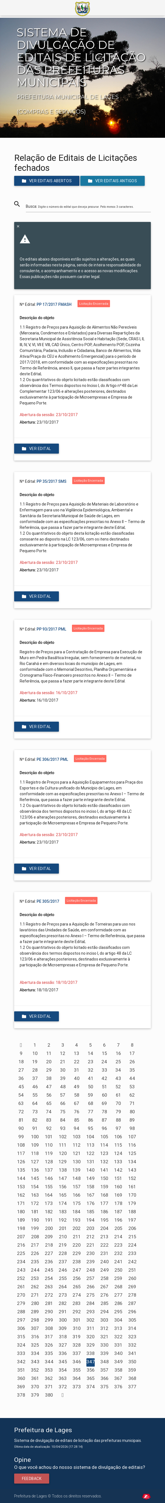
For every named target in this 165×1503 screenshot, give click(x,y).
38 (48, 1078)
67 (76, 1103)
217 (35, 1245)
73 (35, 1112)
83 (48, 1120)
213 (104, 1237)
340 (118, 1353)
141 (104, 1170)
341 (132, 1353)
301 (77, 1320)
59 (90, 1095)
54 (21, 1095)
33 (104, 1070)
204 (104, 1228)
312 (104, 1328)
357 (104, 1370)
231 (104, 1253)
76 (76, 1112)
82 (35, 1120)
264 (63, 1287)
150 (104, 1178)
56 (48, 1095)
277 (118, 1295)
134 (132, 1162)
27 (21, 1070)
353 (49, 1370)
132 (104, 1162)
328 (76, 1345)
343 (35, 1362)
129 (63, 1162)
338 (90, 1353)
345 (63, 1362)
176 (90, 1203)
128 (49, 1162)
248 (90, 1270)
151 (118, 1178)
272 (49, 1295)
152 (132, 1178)
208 (35, 1237)
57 (62, 1095)
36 (21, 1078)
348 (104, 1362)
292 (76, 1312)
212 (90, 1237)
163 (35, 1195)
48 (63, 1087)
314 (132, 1328)
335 (49, 1353)
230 (90, 1253)
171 (21, 1203)
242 (132, 1262)
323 (132, 1337)
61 (118, 1095)
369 (21, 1387)
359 (132, 1370)
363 (63, 1378)
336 (63, 1353)
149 (90, 1178)
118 (35, 1153)
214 (118, 1237)
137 (49, 1170)
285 (104, 1303)
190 (35, 1220)
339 (104, 1353)
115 (118, 1145)
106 (118, 1137)
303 (104, 1320)
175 (77, 1203)
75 (62, 1112)
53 (132, 1087)
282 (63, 1303)
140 (90, 1170)
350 (132, 1362)
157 (77, 1187)
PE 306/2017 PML (52, 759)
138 (63, 1170)
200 (49, 1228)
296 (132, 1312)
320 (90, 1337)
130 (77, 1162)
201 (63, 1228)
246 (63, 1270)
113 (90, 1145)
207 (21, 1237)
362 (49, 1378)
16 (118, 1053)
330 (104, 1345)
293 (90, 1312)
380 (49, 1395)
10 (35, 1053)
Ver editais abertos (47, 181)
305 (132, 1320)
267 (104, 1287)
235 (35, 1262)
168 (104, 1195)
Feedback (31, 1478)
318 (63, 1337)
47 (49, 1087)
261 (21, 1287)
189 (21, 1220)
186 (104, 1212)
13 (76, 1053)
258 (104, 1278)
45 (21, 1087)
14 (90, 1053)
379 (35, 1395)
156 (62, 1187)
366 (104, 1378)
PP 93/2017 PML (51, 629)
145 (35, 1178)
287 (132, 1303)
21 (62, 1062)
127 (35, 1162)
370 (35, 1387)
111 (62, 1145)
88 (118, 1120)
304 (118, 1320)
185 (90, 1212)
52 (118, 1087)
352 (35, 1370)
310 (77, 1328)
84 (63, 1120)
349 (118, 1362)
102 (63, 1137)
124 (118, 1153)
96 (104, 1128)
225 (21, 1253)
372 (63, 1387)
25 (118, 1062)
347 (90, 1362)
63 (21, 1103)
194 (90, 1220)
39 (63, 1078)
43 (118, 1078)
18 (21, 1062)
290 (49, 1312)
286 (118, 1303)
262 (35, 1287)
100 (35, 1137)
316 (35, 1337)
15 (104, 1053)
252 (21, 1278)
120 (63, 1153)
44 (132, 1078)
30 (62, 1070)
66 (62, 1103)
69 (104, 1103)
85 (76, 1120)
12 (62, 1053)
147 (63, 1178)
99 (21, 1137)
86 (90, 1120)
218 (49, 1245)
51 (104, 1087)
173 (49, 1203)
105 (104, 1137)
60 (104, 1095)
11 (48, 1053)
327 (63, 1345)
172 (35, 1203)
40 (76, 1078)
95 (90, 1128)
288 (21, 1312)
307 (35, 1328)
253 (35, 1278)
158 (90, 1187)
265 (77, 1287)
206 (132, 1228)
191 (49, 1220)
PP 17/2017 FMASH (54, 304)
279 (21, 1303)
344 (49, 1362)
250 (118, 1270)
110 (48, 1145)
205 (118, 1228)
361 (35, 1378)
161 (132, 1187)
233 (132, 1253)
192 (63, 1220)
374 (90, 1387)
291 (63, 1312)
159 (104, 1187)
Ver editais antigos (112, 181)
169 (118, 1195)
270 (21, 1295)
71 (132, 1103)
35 (132, 1070)
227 (49, 1253)
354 (63, 1370)
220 (76, 1245)
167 (90, 1195)
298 (35, 1320)
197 (132, 1220)
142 (118, 1170)
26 (132, 1062)
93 (63, 1128)
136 (35, 1170)
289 (35, 1312)
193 (76, 1220)
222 (104, 1245)
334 (35, 1353)
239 (90, 1262)
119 (49, 1153)
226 (35, 1253)
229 (76, 1253)
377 (132, 1387)
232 (118, 1253)
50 (90, 1087)
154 (35, 1187)
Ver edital (36, 449)
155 (48, 1187)
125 (132, 1153)
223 (118, 1245)
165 (62, 1195)
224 (132, 1245)
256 (77, 1278)
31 (76, 1070)
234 (21, 1262)
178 (118, 1203)
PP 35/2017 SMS (51, 481)
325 (35, 1345)
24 (104, 1062)
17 (132, 1053)
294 (104, 1312)
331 (118, 1345)
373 (76, 1387)
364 (76, 1378)
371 (49, 1387)
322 (118, 1337)
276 (104, 1295)
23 (90, 1062)
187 (118, 1212)
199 (35, 1228)
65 (48, 1103)
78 (104, 1112)
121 (77, 1153)
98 (132, 1128)
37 (35, 1078)
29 (49, 1070)
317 (49, 1337)
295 (118, 1312)
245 (49, 1270)
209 (49, 1237)
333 (21, 1353)
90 (21, 1128)
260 (132, 1278)
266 (90, 1287)
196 (118, 1220)
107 (132, 1137)
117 (21, 1153)
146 (49, 1178)
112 (77, 1145)
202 (76, 1228)
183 (63, 1212)
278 (132, 1295)
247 (76, 1270)
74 (49, 1112)
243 (21, 1270)
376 (118, 1387)
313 (118, 1328)
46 (35, 1087)
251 (132, 1270)
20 (48, 1062)
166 (76, 1195)
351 (21, 1370)
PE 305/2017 (48, 901)
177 (104, 1203)
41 (90, 1078)
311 (90, 1328)
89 (132, 1120)
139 (76, 1170)
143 (132, 1170)
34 (118, 1070)
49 (76, 1087)
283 (76, 1303)
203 (90, 1228)
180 (21, 1212)
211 (77, 1237)
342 (21, 1362)
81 (21, 1120)
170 (132, 1195)
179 (132, 1203)
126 (21, 1162)
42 (104, 1078)
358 (118, 1370)
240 (104, 1262)
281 (49, 1303)
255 (63, 1278)
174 (63, 1203)
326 (49, 1345)
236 (49, 1262)
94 (76, 1128)
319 (76, 1337)
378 (21, 1395)
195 (104, 1220)
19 (35, 1062)
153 (21, 1187)
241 (118, 1262)
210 (63, 1237)
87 (104, 1120)
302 (90, 1320)
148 (76, 1178)
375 (104, 1387)
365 (90, 1378)
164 (49, 1195)
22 (76, 1062)
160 (118, 1187)
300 (63, 1320)
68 (90, 1103)
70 (118, 1103)
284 (90, 1303)
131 (90, 1162)
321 (104, 1337)
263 (49, 1287)
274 (76, 1295)
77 (90, 1112)
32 (90, 1070)
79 (118, 1112)
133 (118, 1162)
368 (132, 1378)
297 (21, 1320)
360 (21, 1378)
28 (35, 1070)
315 (21, 1337)
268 (118, 1287)
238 (76, 1262)
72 (21, 1112)
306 (21, 1328)
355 (77, 1370)
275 (90, 1295)
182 (49, 1212)
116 (132, 1145)
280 (35, 1303)
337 (76, 1353)
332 (132, 1345)
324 (21, 1345)
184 (76, 1212)
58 (76, 1095)
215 (132, 1237)
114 (104, 1145)
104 (90, 1137)
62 (132, 1095)
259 (118, 1278)
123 (104, 1153)
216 (21, 1245)
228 (63, 1253)
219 (63, 1245)
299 (49, 1320)
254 (49, 1278)
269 (132, 1287)
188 (132, 1212)
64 (35, 1103)
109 (35, 1145)
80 (132, 1112)
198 (21, 1228)
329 (90, 1345)
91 (35, 1128)
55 (35, 1095)
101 (48, 1137)
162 (21, 1195)
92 (49, 1128)
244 (35, 1270)
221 (90, 1245)
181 (35, 1212)
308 (49, 1328)
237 (63, 1262)
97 (118, 1128)
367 (118, 1378)
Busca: (80, 206)
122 (90, 1153)
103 (77, 1137)
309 (63, 1328)
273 (63, 1295)
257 (90, 1278)
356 (90, 1370)
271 (35, 1295)
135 (21, 1170)
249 (104, 1270)
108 (21, 1145)
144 (21, 1178)
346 (76, 1362)
